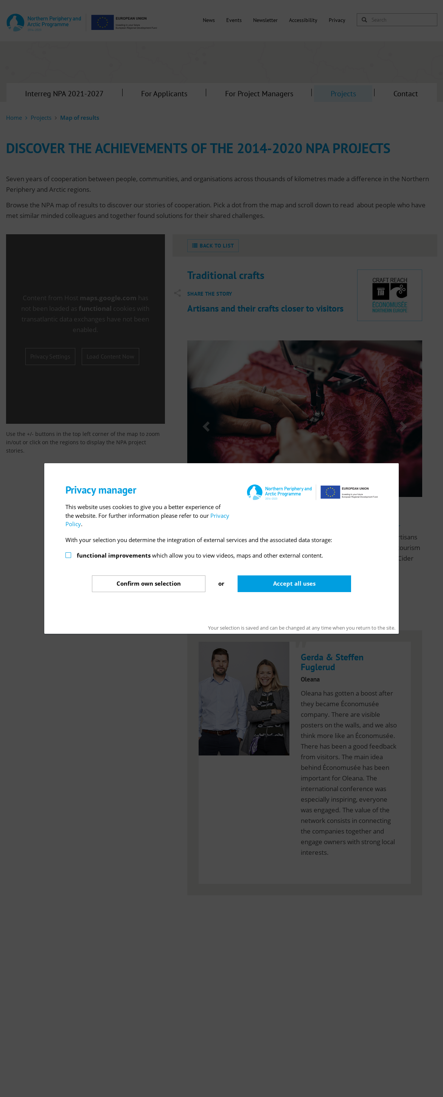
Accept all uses (294, 583)
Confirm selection (149, 583)
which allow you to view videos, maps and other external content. (200, 555)
